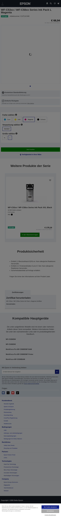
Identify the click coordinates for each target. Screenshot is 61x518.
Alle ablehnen (50, 511)
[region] (30, 510)
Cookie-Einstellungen (50, 515)
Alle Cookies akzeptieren (50, 507)
